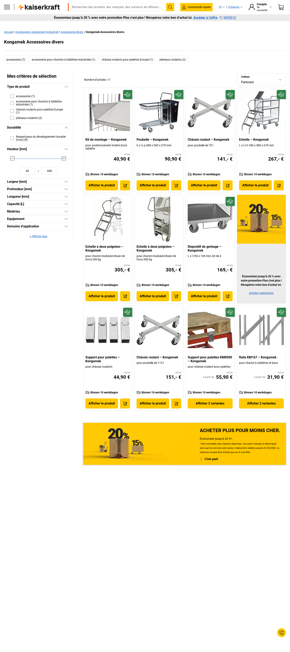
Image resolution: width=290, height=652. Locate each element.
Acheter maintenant (261, 301)
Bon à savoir (204, 24)
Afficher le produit (102, 194)
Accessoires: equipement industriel (36, 40)
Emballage (181, 24)
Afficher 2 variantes (210, 412)
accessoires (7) (15, 68)
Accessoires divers (72, 40)
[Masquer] (66, 95)
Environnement (156, 24)
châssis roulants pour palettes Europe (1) (127, 68)
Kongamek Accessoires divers (105, 40)
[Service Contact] (281, 632)
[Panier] (281, 13)
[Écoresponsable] (127, 102)
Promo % (270, 24)
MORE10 (228, 32)
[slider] (12, 167)
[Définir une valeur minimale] (27, 179)
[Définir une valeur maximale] (49, 179)
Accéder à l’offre (205, 32)
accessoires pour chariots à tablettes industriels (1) (63, 68)
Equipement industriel (79, 24)
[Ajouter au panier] (125, 194)
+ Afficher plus (38, 244)
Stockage (108, 24)
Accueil (8, 40)
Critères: (245, 85)
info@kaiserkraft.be (210, 3)
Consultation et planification (238, 24)
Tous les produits (28, 24)
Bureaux (52, 24)
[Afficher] (66, 190)
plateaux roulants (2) (173, 68)
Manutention (130, 24)
